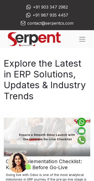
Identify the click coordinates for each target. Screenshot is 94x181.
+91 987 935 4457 (50, 15)
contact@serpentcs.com (50, 23)
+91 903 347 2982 (50, 7)
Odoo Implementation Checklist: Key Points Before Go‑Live (44, 164)
